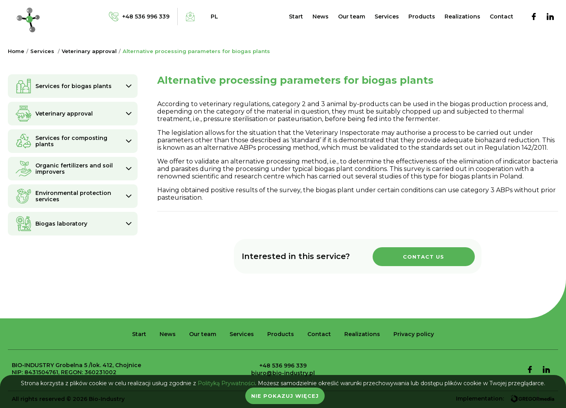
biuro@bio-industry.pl (283, 373)
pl (214, 16)
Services (387, 16)
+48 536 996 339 (283, 365)
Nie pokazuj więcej (285, 396)
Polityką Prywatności (226, 383)
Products (421, 16)
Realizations (462, 16)
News (320, 16)
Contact (501, 16)
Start (296, 16)
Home (16, 51)
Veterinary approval (89, 51)
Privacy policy (413, 334)
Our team (351, 16)
